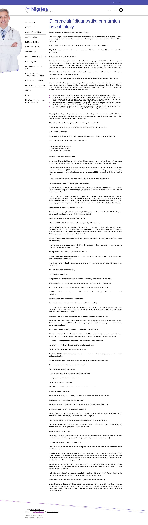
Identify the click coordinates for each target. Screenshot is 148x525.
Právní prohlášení (52, 512)
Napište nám (113, 10)
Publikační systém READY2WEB (34, 517)
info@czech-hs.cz (38, 512)
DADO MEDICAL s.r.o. (37, 510)
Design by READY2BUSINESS (33, 515)
